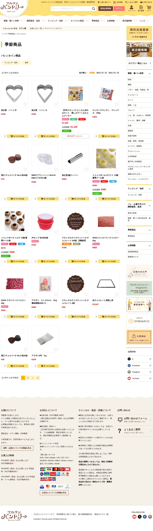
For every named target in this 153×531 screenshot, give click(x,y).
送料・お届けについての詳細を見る (17, 448)
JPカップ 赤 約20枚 (40, 238)
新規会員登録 (105, 8)
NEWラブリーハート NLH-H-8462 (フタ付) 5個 (44, 176)
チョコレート (133, 95)
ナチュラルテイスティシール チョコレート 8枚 (75, 301)
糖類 (129, 85)
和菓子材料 (132, 136)
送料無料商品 (133, 252)
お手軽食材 (132, 156)
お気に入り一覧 (36, 28)
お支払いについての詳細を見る (54, 493)
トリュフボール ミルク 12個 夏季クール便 (14, 239)
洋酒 (129, 126)
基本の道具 (132, 213)
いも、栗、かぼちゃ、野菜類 (139, 115)
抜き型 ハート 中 (9, 110)
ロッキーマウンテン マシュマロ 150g (105, 111)
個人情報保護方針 (85, 514)
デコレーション (134, 151)
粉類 (129, 79)
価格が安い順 (101, 73)
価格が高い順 (114, 73)
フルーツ (131, 110)
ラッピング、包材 (135, 195)
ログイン (119, 8)
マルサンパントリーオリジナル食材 (139, 168)
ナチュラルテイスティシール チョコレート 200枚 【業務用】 (75, 239)
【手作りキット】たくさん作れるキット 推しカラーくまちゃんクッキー (75, 113)
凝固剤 (130, 131)
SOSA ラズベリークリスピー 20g (13, 301)
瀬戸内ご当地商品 (135, 161)
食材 (26, 63)
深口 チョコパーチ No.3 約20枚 (14, 356)
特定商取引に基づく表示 (66, 514)
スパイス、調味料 (135, 146)
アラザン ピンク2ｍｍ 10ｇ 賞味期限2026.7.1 (44, 301)
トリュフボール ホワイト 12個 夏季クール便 (105, 176)
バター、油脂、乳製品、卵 (138, 90)
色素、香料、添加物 (136, 141)
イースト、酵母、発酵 (136, 120)
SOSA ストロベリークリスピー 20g (105, 239)
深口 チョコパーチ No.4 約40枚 (14, 175)
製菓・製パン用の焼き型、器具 (139, 219)
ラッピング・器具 (11, 63)
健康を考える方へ (135, 174)
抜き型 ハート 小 (39, 110)
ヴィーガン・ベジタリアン (138, 179)
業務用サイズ (133, 257)
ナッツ (130, 100)
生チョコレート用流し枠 (102, 300)
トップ (4, 34)
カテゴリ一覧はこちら (137, 63)
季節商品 (11, 34)
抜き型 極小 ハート (70, 175)
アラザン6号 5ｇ (39, 356)
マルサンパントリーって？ (43, 514)
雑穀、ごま (132, 105)
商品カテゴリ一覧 (101, 514)
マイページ (48, 28)
